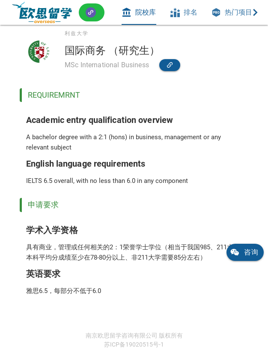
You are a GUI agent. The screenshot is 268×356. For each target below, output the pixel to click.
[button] (91, 12)
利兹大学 (77, 33)
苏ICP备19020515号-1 (134, 344)
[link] (42, 12)
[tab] (139, 12)
